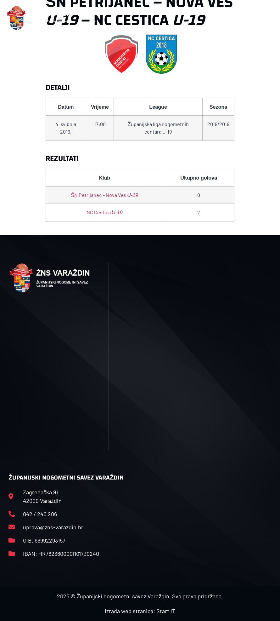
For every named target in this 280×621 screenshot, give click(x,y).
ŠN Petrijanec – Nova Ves (104, 195)
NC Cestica (105, 212)
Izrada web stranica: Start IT (140, 610)
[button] (94, 18)
